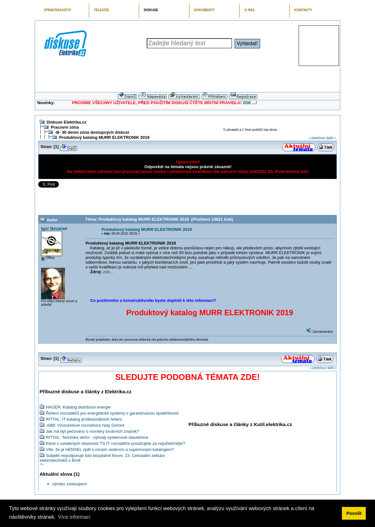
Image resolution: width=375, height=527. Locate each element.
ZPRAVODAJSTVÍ (57, 10)
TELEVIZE (101, 10)
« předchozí (317, 138)
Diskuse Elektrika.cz (66, 122)
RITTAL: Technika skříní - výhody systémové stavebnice (97, 437)
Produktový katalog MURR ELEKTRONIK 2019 (104, 137)
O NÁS (249, 10)
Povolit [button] (354, 513)
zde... (108, 271)
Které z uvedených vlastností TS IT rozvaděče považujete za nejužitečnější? (115, 443)
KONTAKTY (303, 10)
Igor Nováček (54, 228)
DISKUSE (151, 10)
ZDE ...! (250, 102)
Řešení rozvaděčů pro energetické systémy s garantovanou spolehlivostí (112, 413)
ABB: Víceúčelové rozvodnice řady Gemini (85, 425)
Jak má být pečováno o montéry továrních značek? (92, 431)
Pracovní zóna (65, 127)
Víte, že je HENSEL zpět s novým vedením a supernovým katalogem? (110, 449)
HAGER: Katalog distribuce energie (78, 407)
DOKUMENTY (204, 10)
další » (331, 138)
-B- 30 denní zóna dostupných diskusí (92, 132)
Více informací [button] (74, 517)
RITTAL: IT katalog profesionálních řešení (84, 419)
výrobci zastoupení (69, 483)
